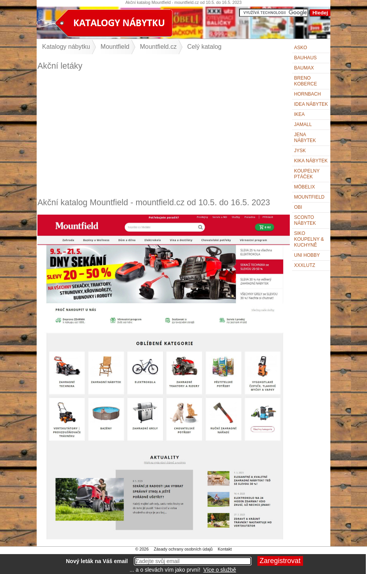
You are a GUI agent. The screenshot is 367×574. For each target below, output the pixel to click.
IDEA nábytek (311, 104)
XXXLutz (304, 265)
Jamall (303, 124)
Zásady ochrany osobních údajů (183, 549)
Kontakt (225, 549)
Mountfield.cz (158, 46)
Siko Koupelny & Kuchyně (309, 239)
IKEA (299, 114)
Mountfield (309, 197)
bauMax (304, 68)
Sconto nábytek (305, 220)
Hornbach (307, 94)
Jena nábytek (305, 137)
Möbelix (304, 187)
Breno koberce (305, 81)
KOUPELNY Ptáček (306, 173)
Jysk (300, 150)
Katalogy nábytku (66, 46)
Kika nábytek (311, 160)
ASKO (300, 47)
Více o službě (219, 570)
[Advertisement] (163, 134)
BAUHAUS (305, 57)
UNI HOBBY (307, 255)
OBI (298, 207)
